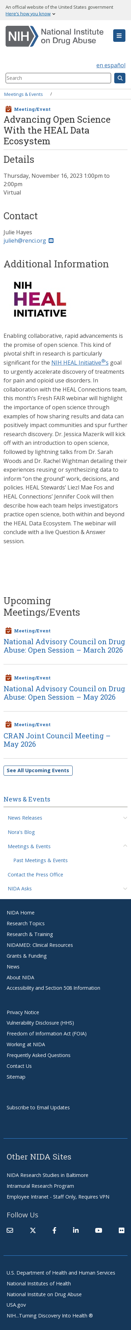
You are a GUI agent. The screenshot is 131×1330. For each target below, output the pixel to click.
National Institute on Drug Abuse (44, 1294)
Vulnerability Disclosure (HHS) (40, 1022)
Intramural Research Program (40, 1186)
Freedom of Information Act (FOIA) (47, 1033)
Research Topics (26, 923)
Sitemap (16, 1076)
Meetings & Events (23, 94)
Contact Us (19, 1066)
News (13, 966)
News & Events (26, 799)
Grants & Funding (27, 955)
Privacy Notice (23, 1012)
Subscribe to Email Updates (38, 1107)
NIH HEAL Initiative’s (80, 362)
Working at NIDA (26, 1044)
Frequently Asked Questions (39, 1055)
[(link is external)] (33, 1230)
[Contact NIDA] (10, 1230)
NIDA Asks (20, 888)
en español (110, 65)
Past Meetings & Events (40, 860)
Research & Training (30, 934)
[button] (119, 35)
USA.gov (16, 1304)
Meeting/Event (32, 109)
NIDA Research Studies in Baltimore (47, 1175)
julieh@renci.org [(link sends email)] (28, 240)
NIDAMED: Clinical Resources (40, 945)
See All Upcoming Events (38, 770)
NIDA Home (21, 912)
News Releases (25, 817)
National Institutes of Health (39, 1283)
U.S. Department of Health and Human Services (61, 1272)
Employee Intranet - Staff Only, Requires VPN (58, 1196)
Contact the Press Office (35, 874)
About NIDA (20, 977)
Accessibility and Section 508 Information (53, 988)
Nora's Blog (21, 832)
